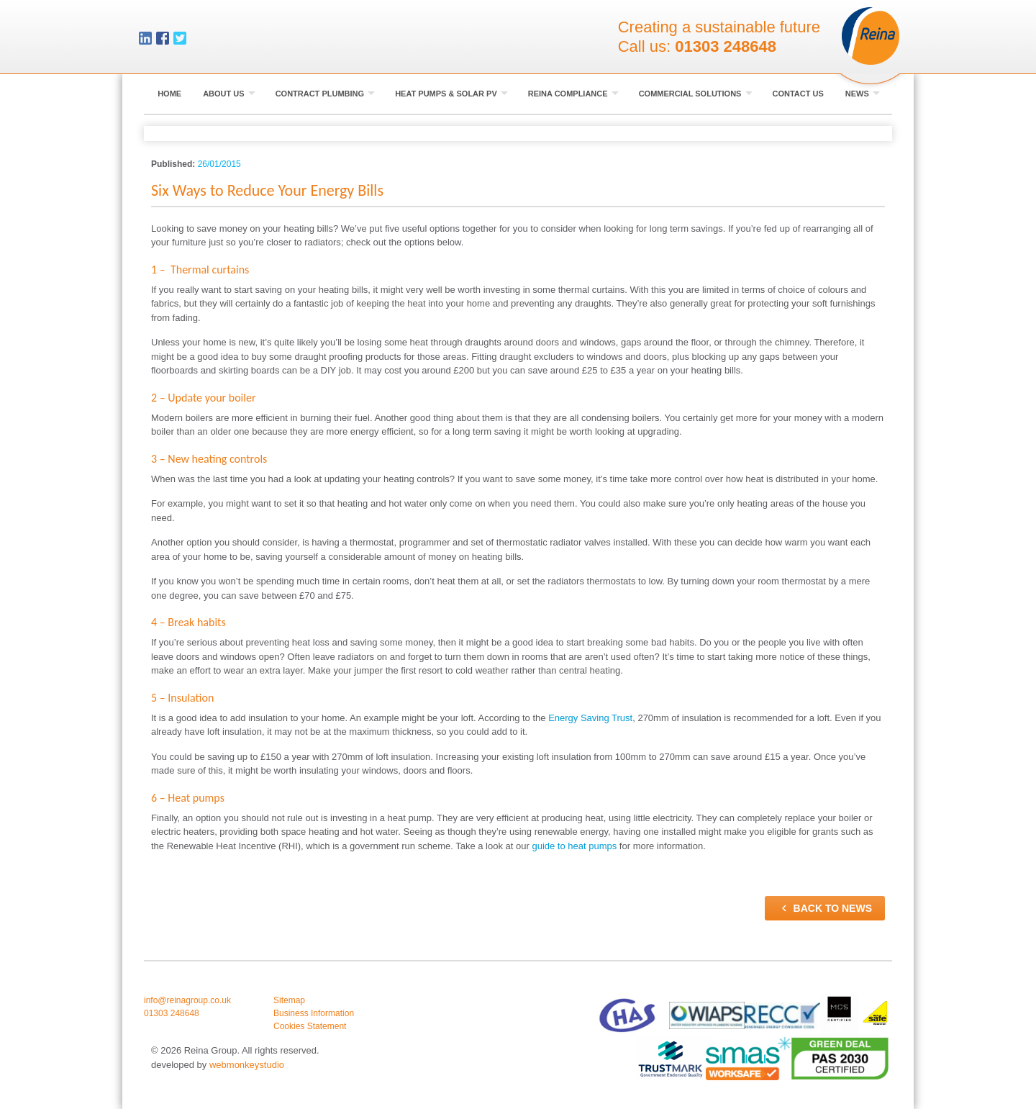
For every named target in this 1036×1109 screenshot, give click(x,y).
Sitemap (289, 1000)
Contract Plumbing (326, 93)
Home (169, 93)
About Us (229, 93)
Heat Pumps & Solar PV (451, 93)
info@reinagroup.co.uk (187, 1000)
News (862, 93)
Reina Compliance (573, 93)
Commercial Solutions (696, 93)
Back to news (825, 908)
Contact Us (798, 93)
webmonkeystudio (246, 1064)
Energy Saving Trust (590, 717)
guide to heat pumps (574, 846)
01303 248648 (725, 47)
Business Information (313, 1013)
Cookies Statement (309, 1026)
